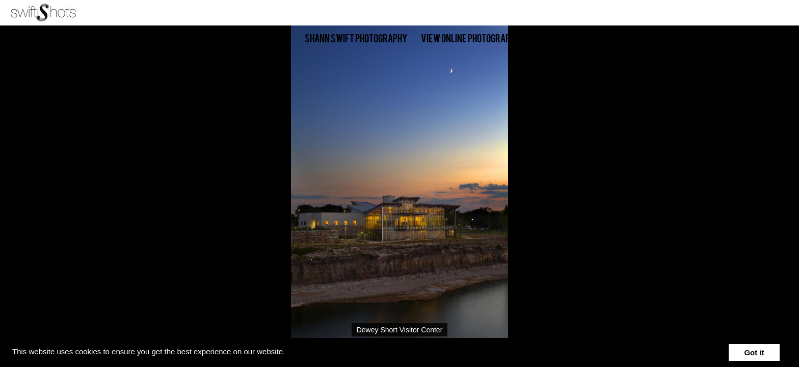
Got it (754, 352)
